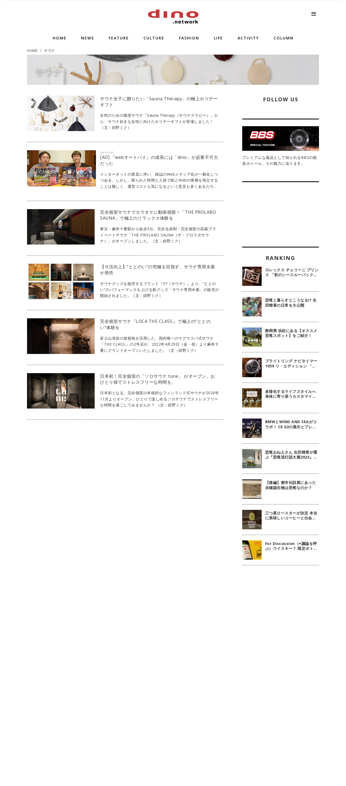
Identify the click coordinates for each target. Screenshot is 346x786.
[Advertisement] (280, 657)
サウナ (49, 72)
